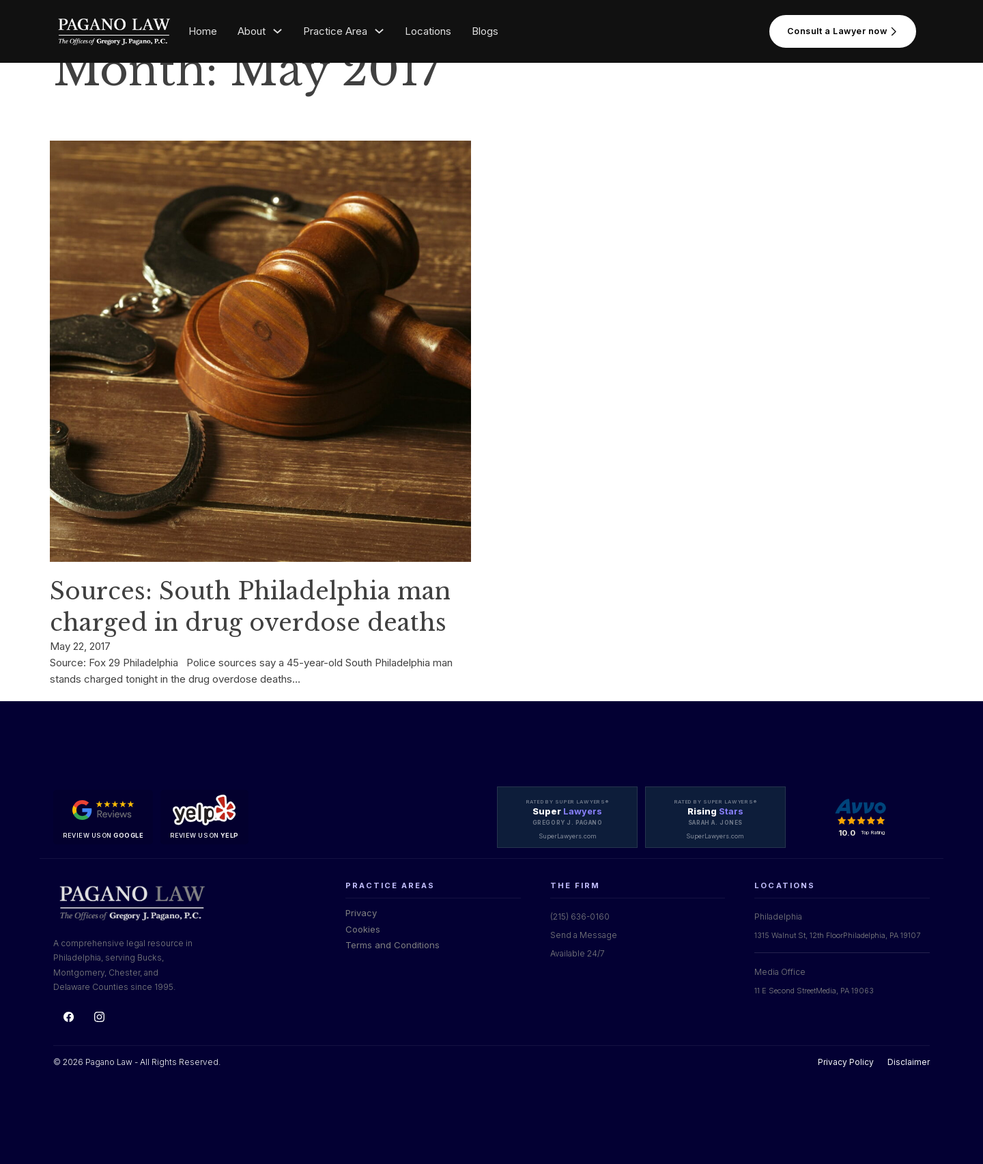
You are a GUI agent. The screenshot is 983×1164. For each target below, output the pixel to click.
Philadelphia (778, 916)
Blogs (485, 31)
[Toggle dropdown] (277, 31)
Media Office (780, 972)
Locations (428, 31)
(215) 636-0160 (580, 916)
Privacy (361, 912)
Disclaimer (908, 1062)
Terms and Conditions (392, 944)
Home (202, 31)
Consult (842, 31)
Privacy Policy (846, 1062)
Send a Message (583, 935)
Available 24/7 (577, 953)
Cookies (362, 929)
